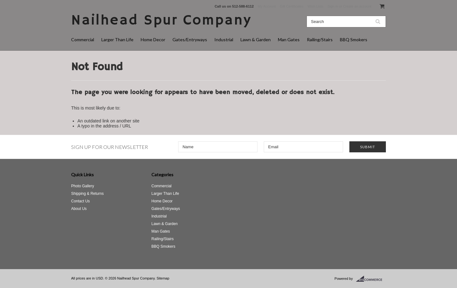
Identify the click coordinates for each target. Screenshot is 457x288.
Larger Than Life (117, 39)
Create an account (357, 6)
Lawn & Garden (255, 39)
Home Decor (153, 39)
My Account (267, 6)
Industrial (223, 39)
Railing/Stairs (320, 39)
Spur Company (161, 21)
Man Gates (289, 39)
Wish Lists (315, 6)
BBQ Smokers (353, 39)
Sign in (332, 6)
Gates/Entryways (189, 39)
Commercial (82, 39)
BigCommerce (371, 278)
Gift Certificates (291, 6)
